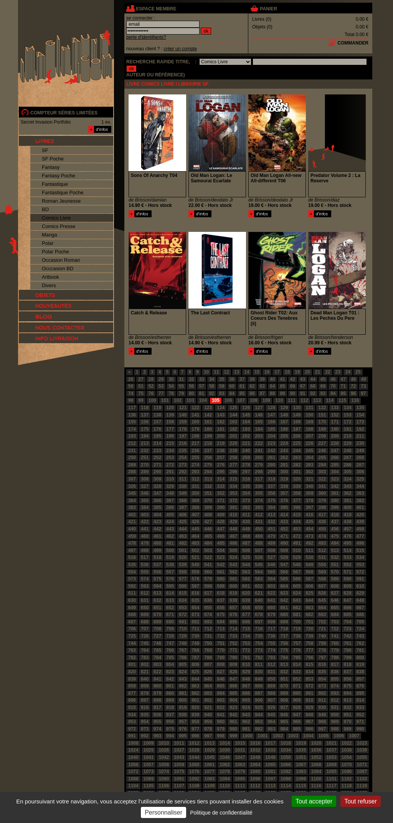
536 (145, 564)
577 (183, 579)
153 (348, 415)
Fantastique (55, 184)
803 (157, 664)
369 (195, 500)
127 (259, 407)
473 (309, 536)
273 (183, 465)
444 (183, 529)
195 (157, 436)
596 (183, 586)
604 (284, 586)
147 (271, 415)
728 (170, 636)
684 (335, 614)
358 (297, 493)
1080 (255, 771)
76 (151, 393)
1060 (194, 764)
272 (170, 465)
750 (208, 643)
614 (170, 593)
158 (170, 422)
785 (170, 657)
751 (221, 643)
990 (360, 729)
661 (284, 607)
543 (233, 564)
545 (259, 564)
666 (348, 607)
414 (284, 514)
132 (322, 407)
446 (208, 529)
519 (170, 557)
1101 (331, 779)
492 (309, 543)
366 (157, 500)
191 (348, 429)
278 (246, 465)
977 (195, 729)
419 (348, 514)
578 (195, 579)
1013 (210, 743)
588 (322, 579)
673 (195, 614)
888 (271, 693)
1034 (286, 750)
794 (284, 657)
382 (360, 500)
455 (322, 529)
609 (348, 586)
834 (309, 671)
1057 (149, 764)
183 (246, 429)
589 (335, 579)
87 (262, 393)
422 (145, 521)
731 (208, 636)
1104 (133, 785)
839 (132, 679)
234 (170, 450)
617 (208, 593)
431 (259, 521)
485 (221, 543)
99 (140, 400)
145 (246, 415)
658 (246, 607)
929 (309, 707)
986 (309, 729)
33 (201, 379)
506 (246, 550)
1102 (347, 779)
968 (322, 721)
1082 (286, 771)
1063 (240, 764)
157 (157, 422)
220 (233, 443)
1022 (347, 743)
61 (241, 386)
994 (170, 736)
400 (348, 507)
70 (332, 386)
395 (284, 507)
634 (183, 600)
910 (309, 700)
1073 (149, 771)
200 (221, 436)
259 (246, 457)
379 (322, 500)
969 (335, 721)
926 (271, 707)
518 (157, 557)
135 (360, 407)
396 (297, 507)
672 (183, 614)
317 (259, 479)
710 (183, 628)
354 (246, 493)
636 (208, 600)
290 (157, 471)
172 (348, 422)
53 (161, 386)
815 (309, 664)
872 (309, 686)
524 (233, 557)
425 (183, 521)
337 (271, 486)
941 (221, 714)
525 (246, 557)
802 (145, 664)
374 (259, 500)
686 (360, 614)
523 (221, 557)
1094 (225, 779)
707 (145, 628)
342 (335, 486)
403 (145, 514)
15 (256, 372)
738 (297, 636)
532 (335, 557)
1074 (164, 771)
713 (221, 628)
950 (335, 714)
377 (297, 500)
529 (297, 557)
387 (183, 507)
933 (360, 707)
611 (132, 593)
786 (183, 657)
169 (309, 422)
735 (259, 636)
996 (195, 736)
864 (208, 686)
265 (322, 457)
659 (259, 607)
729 (183, 636)
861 (170, 686)
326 (132, 486)
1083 (301, 771)
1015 (240, 743)
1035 (301, 750)
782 (132, 657)
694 (221, 622)
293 (195, 471)
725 (132, 636)
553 (360, 564)
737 (284, 636)
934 (132, 714)
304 (335, 471)
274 (195, 465)
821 (145, 671)
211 (360, 436)
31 (181, 379)
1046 (225, 757)
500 (170, 550)
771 (233, 650)
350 (195, 493)
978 (208, 729)
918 (170, 707)
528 (284, 557)
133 (335, 407)
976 (183, 729)
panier (268, 9)
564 (259, 572)
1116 (316, 785)
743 (360, 636)
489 (271, 543)
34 (211, 379)
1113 (270, 785)
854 (322, 679)
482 (183, 543)
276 (221, 465)
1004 (308, 736)
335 (246, 486)
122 (195, 407)
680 (284, 614)
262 (284, 457)
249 (360, 450)
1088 (133, 779)
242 (271, 450)
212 (132, 443)
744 (132, 643)
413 (271, 514)
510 (297, 550)
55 (181, 386)
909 (297, 700)
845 (208, 679)
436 (322, 521)
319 (284, 479)
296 (233, 471)
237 (208, 450)
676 (233, 614)
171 (335, 422)
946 (284, 714)
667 (360, 607)
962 (246, 721)
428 (221, 521)
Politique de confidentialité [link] (221, 813)
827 (221, 671)
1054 (347, 757)
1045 (210, 757)
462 (170, 536)
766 (170, 650)
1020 (316, 743)
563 (246, 572)
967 (309, 721)
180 (208, 429)
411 (246, 514)
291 (170, 471)
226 (309, 443)
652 (170, 607)
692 (195, 622)
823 (170, 671)
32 (191, 379)
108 (254, 400)
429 (233, 521)
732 (221, 636)
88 (272, 393)
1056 (133, 764)
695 (233, 622)
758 (309, 643)
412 (259, 514)
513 (335, 550)
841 (157, 679)
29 (161, 379)
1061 (210, 764)
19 (297, 372)
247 (335, 450)
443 (170, 529)
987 (322, 729)
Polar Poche (55, 252)
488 (259, 543)
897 (145, 700)
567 (297, 572)
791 (246, 657)
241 (259, 450)
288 (132, 471)
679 (271, 614)
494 (335, 543)
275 (208, 465)
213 (145, 443)
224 (284, 443)
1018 (286, 743)
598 (208, 586)
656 (221, 607)
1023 (362, 743)
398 (322, 507)
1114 (286, 785)
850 (271, 679)
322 (322, 479)
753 (246, 643)
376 (284, 500)
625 (309, 593)
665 (335, 607)
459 (132, 536)
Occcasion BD (57, 268)
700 (297, 622)
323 (335, 479)
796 (309, 657)
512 (322, 550)
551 (335, 564)
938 (183, 714)
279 (259, 465)
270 (145, 465)
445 (195, 529)
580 (221, 579)
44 (312, 379)
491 (297, 543)
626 (322, 593)
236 (195, 450)
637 (221, 600)
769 (208, 650)
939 (195, 714)
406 (183, 514)
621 (259, 593)
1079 (240, 771)
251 (145, 457)
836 (335, 671)
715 (246, 628)
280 (271, 465)
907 (271, 700)
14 (246, 372)
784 (157, 657)
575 (157, 579)
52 (151, 386)
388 (195, 507)
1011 (179, 743)
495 (348, 543)
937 (170, 714)
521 (195, 557)
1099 (301, 779)
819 (360, 664)
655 (208, 607)
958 (195, 721)
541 (208, 564)
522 (208, 557)
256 (208, 457)
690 (170, 622)
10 (206, 372)
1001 (263, 736)
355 (259, 493)
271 (157, 465)
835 (322, 671)
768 (195, 650)
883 (208, 693)
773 (259, 650)
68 (312, 386)
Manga (49, 235)
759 (322, 643)
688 (145, 622)
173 (360, 422)
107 (241, 400)
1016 (255, 743)
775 (284, 650)
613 (157, 593)
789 (221, 657)
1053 (331, 757)
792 (259, 657)
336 (259, 486)
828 (233, 671)
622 (271, 593)
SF (45, 150)
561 (221, 572)
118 (145, 407)
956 (170, 721)
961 (233, 721)
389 (208, 507)
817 (335, 664)
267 (348, 457)
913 (348, 700)
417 (322, 514)
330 (183, 486)
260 (259, 457)
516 (132, 557)
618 (221, 593)
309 (157, 479)
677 (246, 614)
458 (360, 529)
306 (360, 471)
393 (259, 507)
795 (297, 657)
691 (183, 622)
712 (208, 628)
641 (271, 600)
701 (309, 622)
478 (132, 543)
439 (360, 521)
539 (183, 564)
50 (130, 386)
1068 (316, 764)
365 (145, 500)
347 (157, 493)
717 (271, 628)
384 (145, 507)
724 (360, 628)
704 (348, 622)
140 (183, 415)
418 (335, 514)
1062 (225, 764)
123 (208, 407)
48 (353, 379)
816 (322, 664)
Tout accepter (314, 801)
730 (195, 636)
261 (271, 457)
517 (145, 557)
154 (360, 415)
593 (145, 586)
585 (284, 579)
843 (183, 679)
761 (348, 643)
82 (211, 393)
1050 (286, 757)
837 (348, 671)
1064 (255, 764)
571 (348, 572)
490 (284, 543)
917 (157, 707)
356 (271, 493)
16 (266, 372)
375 (271, 500)
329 (170, 486)
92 (312, 393)
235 (183, 450)
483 (195, 543)
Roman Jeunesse (61, 201)
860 (157, 686)
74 (130, 393)
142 (208, 415)
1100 (316, 779)
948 (309, 714)
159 (183, 422)
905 (246, 700)
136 (132, 415)
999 (233, 736)
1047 (240, 757)
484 (208, 543)
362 (348, 493)
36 (232, 379)
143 (221, 415)
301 (297, 471)
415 (297, 514)
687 (132, 622)
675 (221, 614)
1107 (179, 785)
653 (183, 607)
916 (145, 707)
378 (309, 500)
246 (322, 450)
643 (297, 600)
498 (145, 550)
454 (309, 529)
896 (132, 700)
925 (259, 707)
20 (307, 372)
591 (360, 579)
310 (170, 479)
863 (195, 686)
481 (170, 543)
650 (145, 607)
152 (335, 415)
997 (208, 736)
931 (335, 707)
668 (132, 614)
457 (348, 529)
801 (132, 664)
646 (335, 600)
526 (259, 557)
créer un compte (180, 48)
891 (309, 693)
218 (208, 443)
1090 (164, 779)
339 (297, 486)
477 (360, 536)
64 (272, 386)
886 (246, 693)
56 (191, 386)
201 (233, 436)
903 (221, 700)
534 (360, 557)
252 (157, 457)
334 (233, 486)
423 (157, 521)
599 (221, 586)
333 (221, 486)
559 (195, 572)
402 (132, 514)
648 (360, 600)
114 (330, 400)
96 (353, 393)
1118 (347, 785)
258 (233, 457)
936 (157, 714)
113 (317, 400)
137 (145, 415)
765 (157, 650)
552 (348, 564)
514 (348, 550)
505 (233, 550)
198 (195, 436)
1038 (347, 750)
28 (151, 379)
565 (271, 572)
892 (322, 693)
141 (195, 415)
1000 (247, 736)
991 (132, 736)
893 (335, 693)
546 (271, 564)
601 (246, 586)
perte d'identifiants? (146, 37)
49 (363, 379)
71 (343, 386)
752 (233, 643)
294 (208, 471)
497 (132, 550)
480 (157, 543)
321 (309, 479)
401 (360, 507)
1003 (293, 736)
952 (360, 714)
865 (221, 686)
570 (335, 572)
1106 (164, 785)
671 (170, 614)
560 (208, 572)
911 (322, 700)
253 (170, 457)
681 (297, 614)
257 (221, 457)
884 (221, 693)
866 (233, 686)
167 (284, 422)
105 (216, 400)
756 (284, 643)
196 (170, 436)
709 (170, 628)
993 (157, 736)
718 (284, 628)
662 (297, 607)
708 (157, 628)
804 (170, 664)
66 (292, 386)
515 (360, 550)
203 (259, 436)
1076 (194, 771)
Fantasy (50, 167)
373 (246, 500)
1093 (210, 779)
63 (262, 386)
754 (259, 643)
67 (302, 386)
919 (183, 707)
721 (322, 628)
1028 (194, 750)
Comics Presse (58, 226)
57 (201, 386)
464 (195, 536)
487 (246, 543)
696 (246, 622)
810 (246, 664)
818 (348, 664)
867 (246, 686)
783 (145, 657)
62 (251, 386)
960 (221, 721)
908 (284, 700)
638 (233, 600)
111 (292, 400)
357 (284, 493)
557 (170, 572)
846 (221, 679)
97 (363, 393)
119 (157, 407)
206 (297, 436)
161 (208, 422)
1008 (133, 743)
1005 (324, 736)
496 (360, 543)
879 (157, 693)
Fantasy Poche (58, 175)
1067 (301, 764)
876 (360, 686)
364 (132, 500)
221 (246, 443)
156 (145, 422)
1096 (255, 779)
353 (233, 493)
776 (297, 650)
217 (195, 443)
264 (309, 457)
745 (145, 643)
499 (157, 550)
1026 (164, 750)
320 (297, 479)
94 (332, 393)
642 (284, 600)
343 (348, 486)
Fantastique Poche (62, 192)
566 (284, 572)
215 (170, 443)
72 (353, 386)
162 (221, 422)
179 (195, 429)
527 (271, 557)
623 (284, 593)
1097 (270, 779)
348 (170, 493)
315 (233, 479)
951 (348, 714)
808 (221, 664)
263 (297, 457)
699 (284, 622)
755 (271, 643)
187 (297, 429)
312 (195, 479)
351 (208, 493)
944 (259, 714)
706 (132, 628)
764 (145, 650)
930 (322, 707)
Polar (47, 243)
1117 (331, 785)
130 (297, 407)
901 (195, 700)
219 (221, 443)
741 (335, 636)
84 (232, 393)
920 (195, 707)
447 (221, 529)
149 (297, 415)
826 (208, 671)
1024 (133, 750)
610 (360, 586)
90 (292, 393)
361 (335, 493)
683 (322, 614)
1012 (194, 743)
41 (282, 379)
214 (157, 443)
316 (246, 479)
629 (360, 593)
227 (322, 443)
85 (241, 393)
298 (259, 471)
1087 (362, 771)
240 (246, 450)
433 (284, 521)
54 (170, 386)
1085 (331, 771)
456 (335, 529)
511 (309, 550)
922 (221, 707)
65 (282, 386)
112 (304, 400)
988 (335, 729)
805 (183, 664)
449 (246, 529)
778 (322, 650)
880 (170, 693)
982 (259, 729)
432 (271, 521)
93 (322, 393)
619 (233, 593)
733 (233, 636)
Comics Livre (56, 218)
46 (332, 379)
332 (208, 486)
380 (335, 500)
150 (309, 415)
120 (170, 407)
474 (322, 536)
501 (183, 550)
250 (132, 457)
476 (348, 536)
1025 (149, 750)
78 (170, 393)
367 (170, 500)
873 (322, 686)
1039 (362, 750)
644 (309, 600)
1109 (210, 785)
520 (183, 557)
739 (309, 636)
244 (297, 450)
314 (221, 479)
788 (208, 657)
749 (195, 643)
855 (335, 679)
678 (259, 614)
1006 (339, 736)
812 (271, 664)
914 (360, 700)
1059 (179, 764)
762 (360, 643)
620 (246, 593)
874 (335, 686)
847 (233, 679)
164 (246, 422)
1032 (255, 750)
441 (145, 529)
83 (221, 393)
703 (335, 622)
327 (145, 486)
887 (259, 693)
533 (348, 557)
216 (183, 443)
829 (246, 671)
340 (309, 486)
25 (357, 372)
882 (195, 693)
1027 (179, 750)
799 (348, 657)
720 (309, 628)
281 (284, 465)
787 (195, 657)
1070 (347, 764)
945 (271, 714)
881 (183, 693)
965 (284, 721)
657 (233, 607)
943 (246, 714)
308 (145, 479)
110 (279, 400)
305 (348, 471)
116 (355, 400)
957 (183, 721)
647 (348, 600)
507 (259, 550)
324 (348, 479)
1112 (255, 785)
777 (309, 650)
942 (233, 714)
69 (322, 386)
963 (259, 721)
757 (297, 643)
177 (170, 429)
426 (195, 521)
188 (309, 429)
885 (233, 693)
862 (183, 686)
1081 (270, 771)
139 (170, 415)
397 (309, 507)
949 (322, 714)
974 (157, 729)
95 (343, 393)
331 (195, 486)
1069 (331, 764)
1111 (240, 785)
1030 (225, 750)
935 (145, 714)
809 (233, 664)
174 (132, 429)
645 (322, 600)
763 (132, 650)
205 (284, 436)
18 (287, 372)
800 (360, 657)
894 (348, 693)
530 (309, 557)
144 (233, 415)
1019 (301, 743)
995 (183, 736)
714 (233, 628)
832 (284, 671)
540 (195, 564)
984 (284, 729)
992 (145, 736)
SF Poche (53, 159)
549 (309, 564)
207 (309, 436)
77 (161, 393)
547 (284, 564)
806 (195, 664)
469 (259, 536)
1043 (179, 757)
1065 (270, 764)
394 (271, 507)
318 (271, 479)
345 (132, 493)
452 (284, 529)
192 (360, 429)
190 (335, 429)
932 (348, 707)
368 (183, 500)
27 (140, 379)
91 (302, 393)
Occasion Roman (61, 260)
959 (208, 721)
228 (335, 443)
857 (360, 679)
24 (347, 372)
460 (145, 536)
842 (170, 679)
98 (130, 400)
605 (297, 586)
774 (271, 650)
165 (259, 422)
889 (284, 693)
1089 (149, 779)
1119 (362, 785)
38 (251, 379)
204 (271, 436)
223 (271, 443)
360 (322, 493)
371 (221, 500)
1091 (179, 779)
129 (284, 407)
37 (241, 379)
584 (271, 579)
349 (183, 493)
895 (360, 693)
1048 (255, 757)
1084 (316, 771)
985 (297, 729)
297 (246, 471)
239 (233, 450)
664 (322, 607)
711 (195, 628)
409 (221, 514)
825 (195, 671)
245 (309, 450)
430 (246, 521)
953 (132, 721)
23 (337, 372)
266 (335, 457)
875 (348, 686)
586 (297, 579)
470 (271, 536)
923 (233, 707)
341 (322, 486)
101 (165, 400)
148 (284, 415)
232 (145, 450)
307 (132, 479)
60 (232, 386)
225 (297, 443)
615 (183, 593)
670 (157, 614)
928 (297, 707)
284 (322, 465)
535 (132, 564)
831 (271, 671)
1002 (278, 736)
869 (271, 686)
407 (195, 514)
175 (145, 429)
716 (259, 628)
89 (282, 393)
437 (335, 521)
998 (221, 736)
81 (201, 393)
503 (208, 550)
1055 (362, 757)
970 (348, 721)
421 (132, 521)
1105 (149, 785)
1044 (194, 757)
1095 (240, 779)
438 (348, 521)
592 (132, 586)
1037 (331, 750)
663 (309, 607)
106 (228, 400)
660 (271, 607)
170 (322, 422)
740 (322, 636)
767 (183, 650)
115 (342, 400)
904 (233, 700)
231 (132, 450)
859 (145, 686)
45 (322, 379)
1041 (149, 757)
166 (271, 422)
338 (284, 486)
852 (297, 679)
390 (221, 507)
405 (170, 514)
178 (183, 429)
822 (157, 671)
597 (195, 586)
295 (221, 471)
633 (170, 600)
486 (233, 543)
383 (132, 507)
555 (145, 572)
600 (233, 586)
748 (183, 643)
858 (132, 686)
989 (348, 729)
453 (297, 529)
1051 (301, 757)
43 (302, 379)
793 (271, 657)
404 (157, 514)
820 (132, 671)
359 (309, 493)
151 (322, 415)
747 (170, 643)
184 (259, 429)
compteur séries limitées (63, 113)
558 (183, 572)
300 (284, 471)
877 (132, 693)
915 (132, 707)
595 (170, 586)
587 (309, 579)
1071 (362, 764)
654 (195, 607)
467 (233, 536)
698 (271, 622)
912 (335, 700)
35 (221, 379)
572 (360, 572)
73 (363, 386)
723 (348, 628)
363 (360, 493)
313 (208, 479)
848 (246, 679)
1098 (286, 779)
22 (327, 372)
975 (170, 729)
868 (259, 686)
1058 (164, 764)
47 (343, 379)
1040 (133, 757)
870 (284, 686)
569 (322, 572)
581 (233, 579)
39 (262, 379)
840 (145, 679)
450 (259, 529)
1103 (362, 779)
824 (183, 671)
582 (246, 579)
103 (190, 400)
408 (208, 514)
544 (246, 564)
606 (309, 586)
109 (266, 400)
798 (335, 657)
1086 (347, 771)
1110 (225, 785)
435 (309, 521)
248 (348, 450)
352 (221, 493)
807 (208, 664)
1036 (316, 750)
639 (246, 600)
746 (157, 643)
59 (221, 386)
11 (216, 372)
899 (170, 700)
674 (208, 614)
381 (348, 500)
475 (335, 536)
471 (284, 536)
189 (322, 429)
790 (233, 657)
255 (195, 457)
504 (221, 550)
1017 (270, 743)
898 (157, 700)
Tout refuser (360, 801)
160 (195, 422)
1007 (354, 736)
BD (45, 209)
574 (145, 579)
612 (145, 593)
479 (145, 543)
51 (140, 386)
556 (157, 572)
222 (259, 443)
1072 (133, 771)
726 (145, 636)
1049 (270, 757)
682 (309, 614)
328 (157, 486)
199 (208, 436)
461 (157, 536)
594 (157, 586)
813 (284, 664)
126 (246, 407)
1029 (210, 750)
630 (132, 600)
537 (157, 564)
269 (132, 465)
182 (233, 429)
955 (157, 721)
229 (348, 443)
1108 (194, 785)
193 (132, 436)
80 (191, 393)
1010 (164, 743)
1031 (240, 750)
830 (259, 671)
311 (183, 479)
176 (157, 429)
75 (140, 393)
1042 (164, 757)
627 (335, 593)
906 (259, 700)
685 (348, 614)
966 (297, 721)
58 (211, 386)
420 (360, 514)
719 (297, 628)
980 (233, 729)
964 (271, 721)
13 (236, 372)
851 (284, 679)
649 (132, 607)
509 (284, 550)
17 (276, 372)
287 (360, 465)
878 (145, 693)
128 (271, 407)
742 (348, 636)
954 (145, 721)
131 (309, 407)
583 (259, 579)
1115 (301, 785)
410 (233, 514)
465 (208, 536)
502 (195, 550)
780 (348, 650)
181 (221, 429)
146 (259, 415)
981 (246, 729)
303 (322, 471)
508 (271, 550)
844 (195, 679)
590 (348, 579)
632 (157, 600)
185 (271, 429)
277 (233, 465)
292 (183, 471)
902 (208, 700)
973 (145, 729)
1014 (225, 743)
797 (322, 657)
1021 (331, 743)
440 (132, 529)
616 (195, 593)
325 (360, 479)
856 (348, 679)
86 (251, 393)
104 (203, 400)
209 (335, 436)
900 (183, 700)
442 (157, 529)
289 (145, 471)
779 (335, 650)
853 (309, 679)
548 (297, 564)
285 (335, 465)
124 (221, 407)
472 (297, 536)
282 (297, 465)
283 (309, 465)
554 (132, 572)
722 (335, 628)
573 (132, 579)
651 (157, 607)
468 (246, 536)
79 (181, 393)
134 (348, 407)
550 (322, 564)
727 (157, 636)
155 (132, 422)
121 (183, 407)
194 (145, 436)
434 (297, 521)
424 (170, 521)
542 (221, 564)
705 (360, 622)
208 (322, 436)
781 (360, 650)
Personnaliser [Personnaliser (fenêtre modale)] (163, 812)
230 (360, 443)
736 (271, 636)
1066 (286, 764)
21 (317, 372)
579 (208, 579)
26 (130, 379)
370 (208, 500)
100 (152, 400)
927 (284, 707)
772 (246, 650)
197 (183, 436)
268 (360, 457)
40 (272, 379)
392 (246, 507)
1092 (194, 779)
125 (233, 407)
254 (183, 457)
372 (233, 500)
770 (221, 650)
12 (226, 372)
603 (271, 586)
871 (297, 686)
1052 (316, 757)
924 (246, 707)
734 (246, 636)
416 (309, 514)
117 (132, 407)
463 (183, 536)
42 (292, 379)
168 (297, 422)
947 (297, 714)
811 (259, 664)
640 (259, 600)
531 (322, 557)
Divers (49, 285)
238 (221, 450)
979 (221, 729)
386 (170, 507)
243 (284, 450)
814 (297, 664)
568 (309, 572)
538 (170, 564)
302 (309, 471)
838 (360, 671)
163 (233, 422)
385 (157, 507)
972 (132, 729)
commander (352, 43)
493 (322, 543)
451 (271, 529)
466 (221, 536)
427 (208, 521)
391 (233, 507)
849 (259, 679)
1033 (270, 750)
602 (259, 586)
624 (297, 593)
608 (335, 586)
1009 (149, 743)
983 (271, 729)
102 (178, 400)
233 (157, 450)
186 (284, 429)
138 (157, 415)
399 (335, 507)
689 (157, 622)
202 (246, 436)
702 (322, 622)
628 (348, 593)
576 (170, 579)
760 (335, 643)
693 (208, 622)
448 (233, 529)
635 (195, 600)
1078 (225, 771)
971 (360, 721)
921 (208, 707)
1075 (179, 771)
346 (145, 493)
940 (208, 714)
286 (348, 465)
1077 (210, 771)
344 (360, 486)
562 (233, 572)
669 (145, 614)
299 (271, 471)
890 (297, 693)
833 (297, 671)
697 (259, 622)
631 (145, 600)
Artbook (50, 277)
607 (322, 586)
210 (348, 436)
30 (170, 379)
